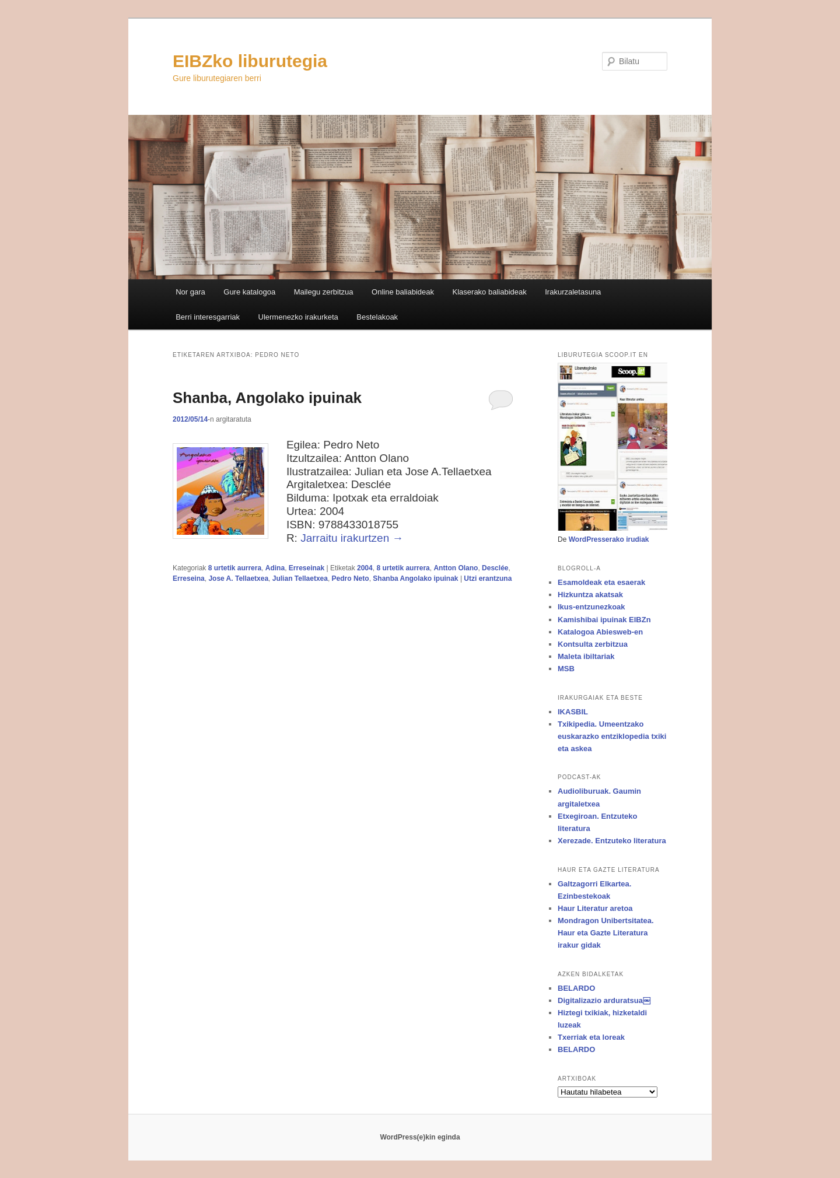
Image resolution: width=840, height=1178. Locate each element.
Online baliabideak (403, 292)
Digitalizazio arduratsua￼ (604, 1000)
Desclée (495, 568)
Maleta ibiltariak (586, 656)
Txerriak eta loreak (591, 1037)
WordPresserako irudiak (609, 539)
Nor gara (190, 292)
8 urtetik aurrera (234, 568)
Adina (275, 568)
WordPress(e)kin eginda (420, 1137)
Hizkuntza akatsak (590, 594)
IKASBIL (573, 711)
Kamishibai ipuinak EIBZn (604, 619)
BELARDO (576, 988)
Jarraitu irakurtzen (351, 538)
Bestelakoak (377, 317)
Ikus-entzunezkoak (591, 606)
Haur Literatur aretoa (595, 908)
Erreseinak (306, 568)
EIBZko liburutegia (250, 61)
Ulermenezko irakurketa (298, 317)
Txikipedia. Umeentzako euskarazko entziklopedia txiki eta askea (612, 736)
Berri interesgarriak (208, 317)
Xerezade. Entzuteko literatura (612, 840)
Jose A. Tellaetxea (238, 578)
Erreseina (189, 578)
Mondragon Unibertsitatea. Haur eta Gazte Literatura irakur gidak (606, 932)
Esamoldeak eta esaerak (601, 582)
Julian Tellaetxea (300, 578)
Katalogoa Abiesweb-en (600, 631)
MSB (566, 668)
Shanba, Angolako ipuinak (267, 397)
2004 (365, 568)
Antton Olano (455, 568)
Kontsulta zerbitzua (593, 644)
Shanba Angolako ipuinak (415, 578)
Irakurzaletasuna (573, 292)
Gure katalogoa (249, 292)
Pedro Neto (350, 578)
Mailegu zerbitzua (324, 292)
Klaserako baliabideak (490, 292)
